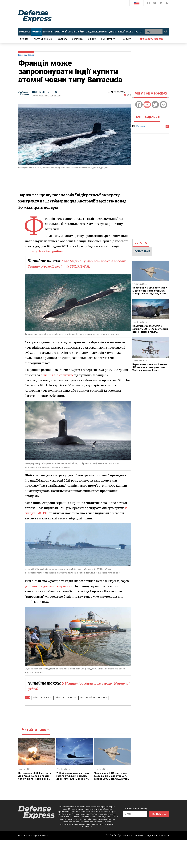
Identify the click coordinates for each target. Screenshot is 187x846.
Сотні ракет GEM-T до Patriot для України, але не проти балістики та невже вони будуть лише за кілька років (35, 778)
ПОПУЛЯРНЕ (142, 251)
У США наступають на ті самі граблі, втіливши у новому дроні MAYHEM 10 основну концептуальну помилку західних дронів (74, 778)
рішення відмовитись (57, 375)
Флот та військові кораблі (88, 698)
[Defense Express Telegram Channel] (167, 3)
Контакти (127, 39)
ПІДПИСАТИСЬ (158, 813)
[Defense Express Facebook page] (149, 3)
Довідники (77, 39)
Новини (31, 55)
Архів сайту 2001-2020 (151, 39)
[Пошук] (166, 31)
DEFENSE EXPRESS (46, 92)
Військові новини (41, 698)
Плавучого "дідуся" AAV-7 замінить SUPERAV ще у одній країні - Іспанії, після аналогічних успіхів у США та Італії (150, 331)
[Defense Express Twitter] (161, 3)
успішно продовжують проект (48, 586)
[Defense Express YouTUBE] (155, 3)
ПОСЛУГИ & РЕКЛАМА (133, 836)
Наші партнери (108, 39)
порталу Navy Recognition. (44, 251)
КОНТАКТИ (164, 836)
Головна (22, 55)
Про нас (24, 39)
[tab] (140, 243)
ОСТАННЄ (141, 242)
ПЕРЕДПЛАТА (151, 836)
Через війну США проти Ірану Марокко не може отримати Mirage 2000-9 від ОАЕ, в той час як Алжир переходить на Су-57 (112, 778)
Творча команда (43, 39)
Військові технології (62, 698)
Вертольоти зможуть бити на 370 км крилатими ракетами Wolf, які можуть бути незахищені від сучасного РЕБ (149, 370)
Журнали (62, 39)
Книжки (92, 39)
